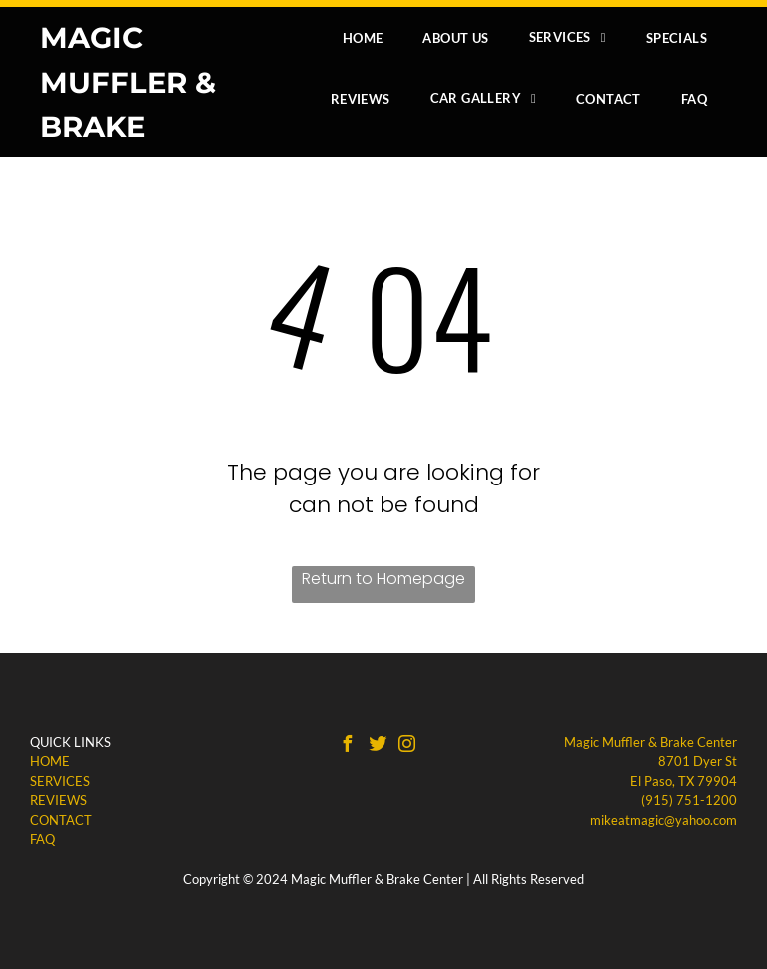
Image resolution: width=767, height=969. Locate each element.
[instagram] (407, 746)
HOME (50, 761)
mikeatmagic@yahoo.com (663, 820)
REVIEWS (58, 800)
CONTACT (61, 820)
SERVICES (60, 781)
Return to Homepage (383, 578)
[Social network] (377, 746)
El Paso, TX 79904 (683, 781)
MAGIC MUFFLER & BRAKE (128, 82)
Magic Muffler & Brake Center (650, 742)
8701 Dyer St (697, 761)
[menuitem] (363, 37)
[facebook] (348, 746)
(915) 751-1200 (689, 800)
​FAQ (42, 839)
